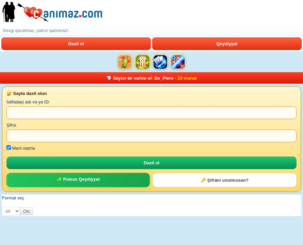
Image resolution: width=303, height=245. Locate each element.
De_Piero (164, 78)
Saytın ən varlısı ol (132, 78)
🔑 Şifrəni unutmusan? (225, 180)
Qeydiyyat (226, 43)
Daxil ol (76, 43)
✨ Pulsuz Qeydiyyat (78, 179)
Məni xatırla (20, 148)
